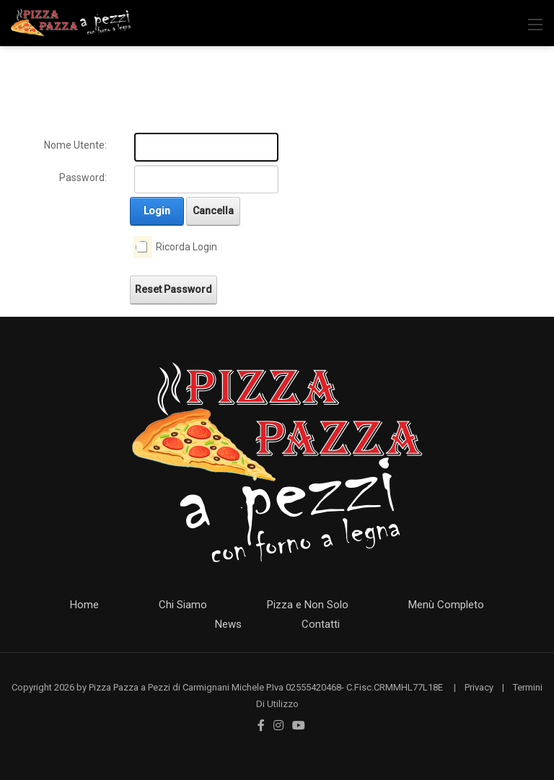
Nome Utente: (75, 145)
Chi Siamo (183, 604)
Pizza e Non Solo (307, 604)
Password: (83, 177)
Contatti (321, 624)
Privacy (479, 687)
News (228, 624)
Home (84, 604)
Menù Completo (446, 604)
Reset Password (173, 289)
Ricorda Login (186, 247)
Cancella (213, 210)
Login (157, 210)
